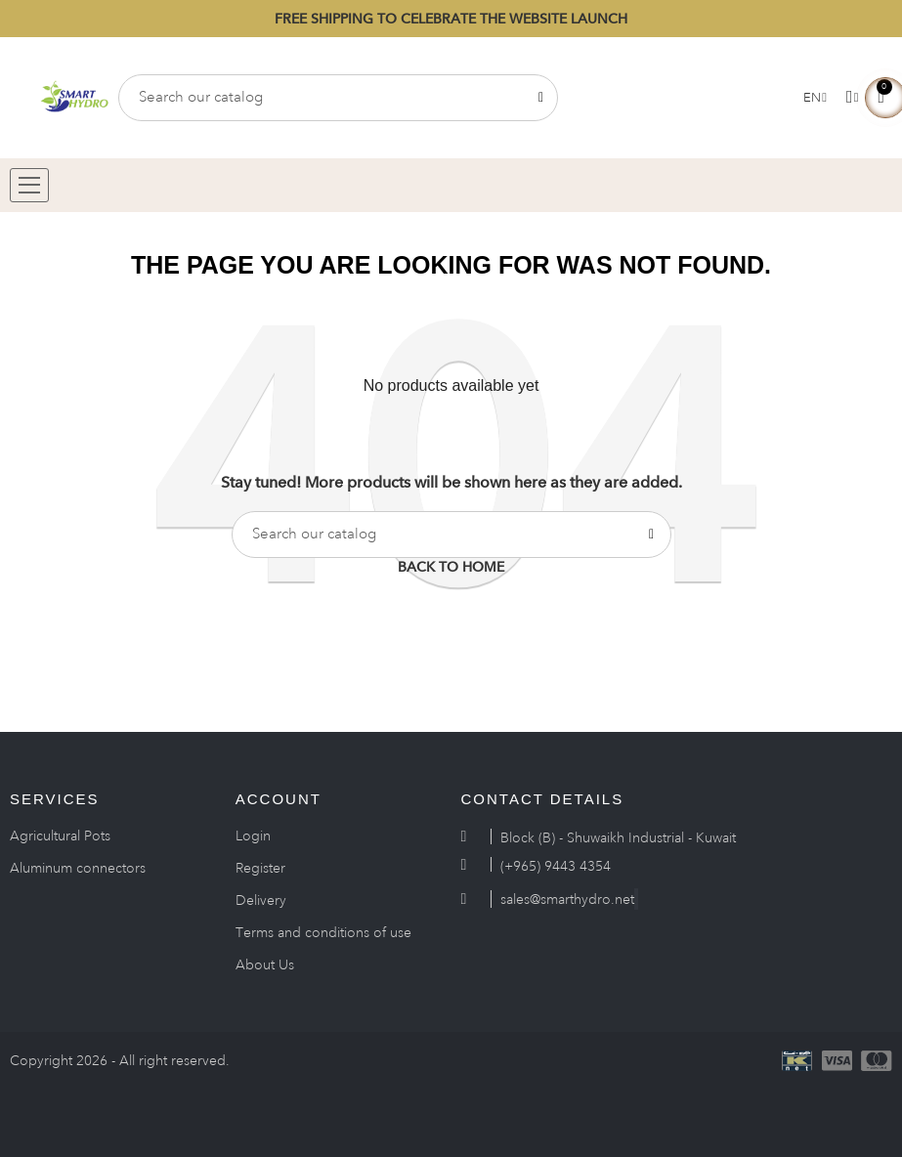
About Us (265, 964)
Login (253, 835)
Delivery (261, 900)
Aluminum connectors (78, 868)
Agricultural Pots (60, 835)
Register (260, 868)
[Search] (338, 97)
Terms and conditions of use (323, 932)
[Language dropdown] (815, 97)
